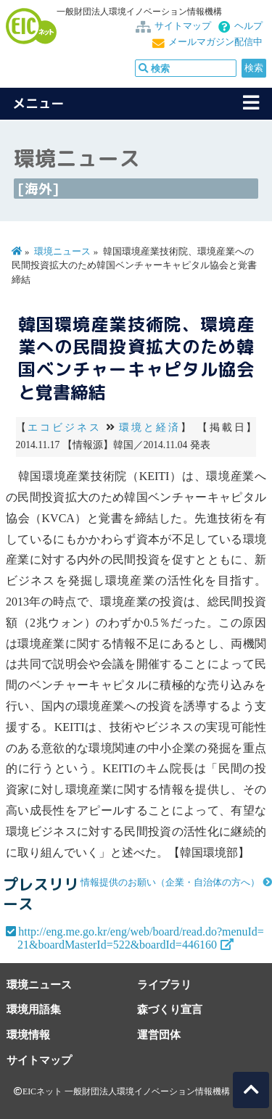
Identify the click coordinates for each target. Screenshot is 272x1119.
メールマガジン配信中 (215, 42)
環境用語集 (34, 1009)
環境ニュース (62, 252)
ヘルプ (248, 26)
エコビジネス (64, 427)
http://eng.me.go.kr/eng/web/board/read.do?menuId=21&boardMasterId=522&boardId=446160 (140, 938)
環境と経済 (149, 427)
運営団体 (159, 1034)
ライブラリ (164, 984)
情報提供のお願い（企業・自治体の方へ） (170, 883)
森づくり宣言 (169, 1009)
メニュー (38, 103)
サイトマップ (182, 26)
